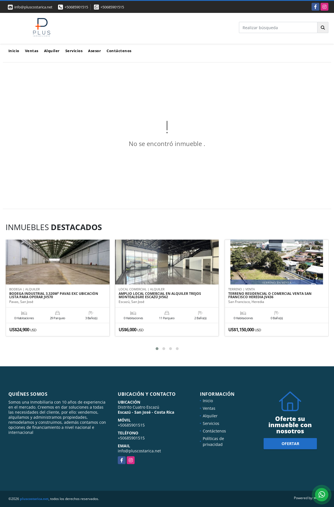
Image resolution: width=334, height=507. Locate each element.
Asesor (94, 50)
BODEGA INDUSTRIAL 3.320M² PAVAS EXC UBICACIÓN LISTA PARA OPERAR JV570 (53, 295)
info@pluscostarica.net (139, 450)
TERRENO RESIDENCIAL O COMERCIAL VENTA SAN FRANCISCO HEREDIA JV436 (270, 295)
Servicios (74, 50)
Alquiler (52, 50)
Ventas (31, 50)
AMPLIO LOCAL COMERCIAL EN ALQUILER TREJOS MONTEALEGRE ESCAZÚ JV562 (160, 295)
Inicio (13, 50)
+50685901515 (76, 7)
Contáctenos (119, 50)
